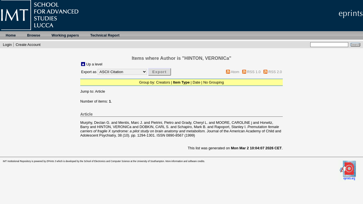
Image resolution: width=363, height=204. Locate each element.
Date (196, 82)
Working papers (65, 35)
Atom (235, 72)
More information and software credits (184, 161)
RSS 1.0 (254, 72)
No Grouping (213, 82)
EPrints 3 (51, 161)
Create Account (28, 44)
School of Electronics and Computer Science (107, 161)
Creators (163, 82)
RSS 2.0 (275, 72)
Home (11, 35)
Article (100, 91)
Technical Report (104, 35)
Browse (33, 35)
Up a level (94, 64)
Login (7, 44)
